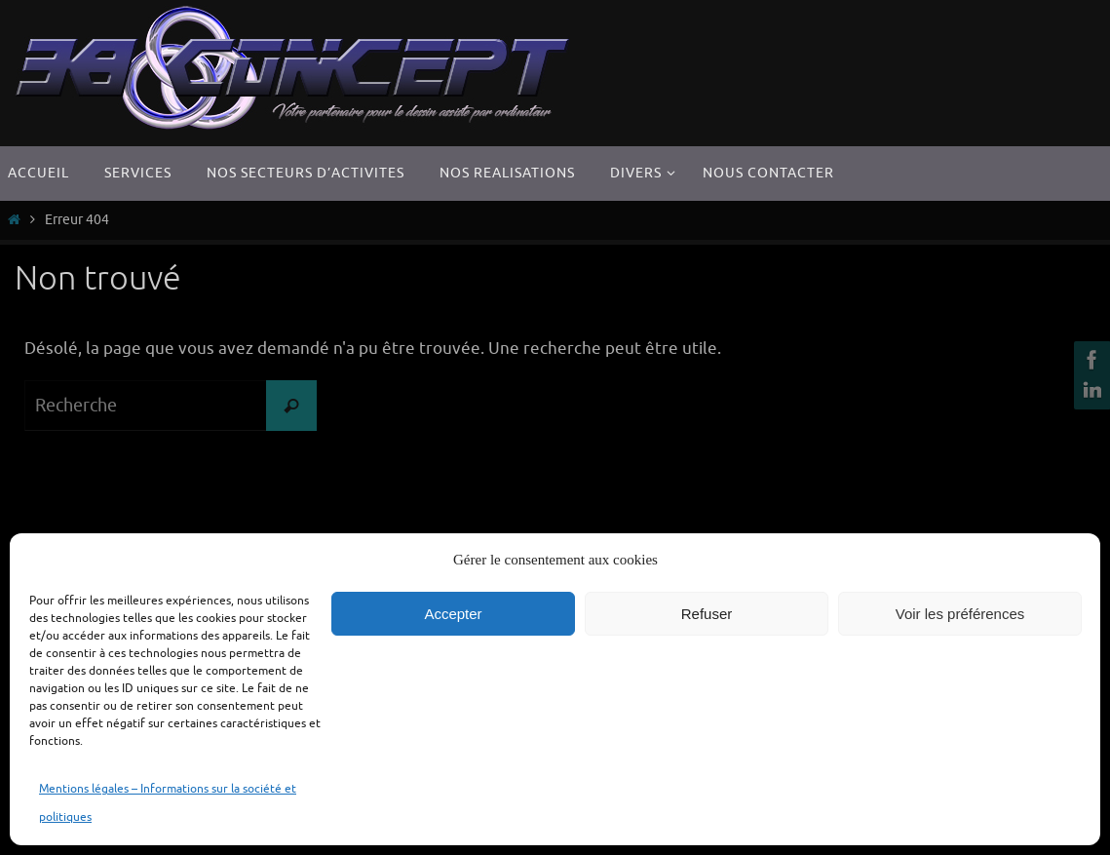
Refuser (707, 613)
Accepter (452, 613)
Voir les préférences (960, 613)
